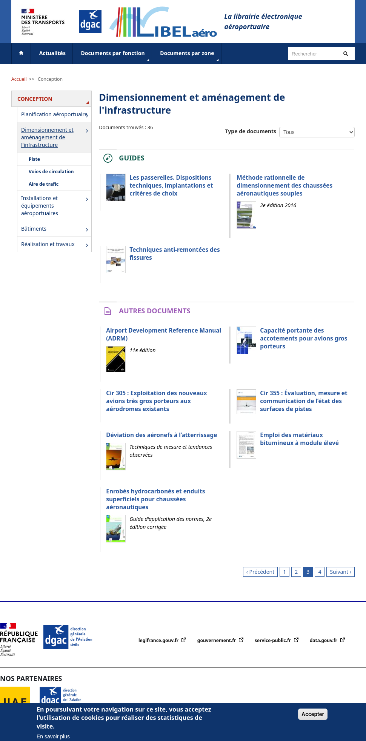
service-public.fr (273, 640)
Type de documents (251, 131)
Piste (34, 159)
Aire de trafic (43, 184)
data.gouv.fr (324, 640)
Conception (50, 79)
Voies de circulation (51, 171)
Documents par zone (190, 56)
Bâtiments (56, 229)
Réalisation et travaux (56, 244)
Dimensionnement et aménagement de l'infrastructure (56, 137)
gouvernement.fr (217, 640)
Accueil (19, 79)
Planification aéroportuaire (56, 115)
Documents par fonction (116, 56)
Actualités (52, 53)
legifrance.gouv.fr (159, 640)
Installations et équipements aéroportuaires (56, 205)
